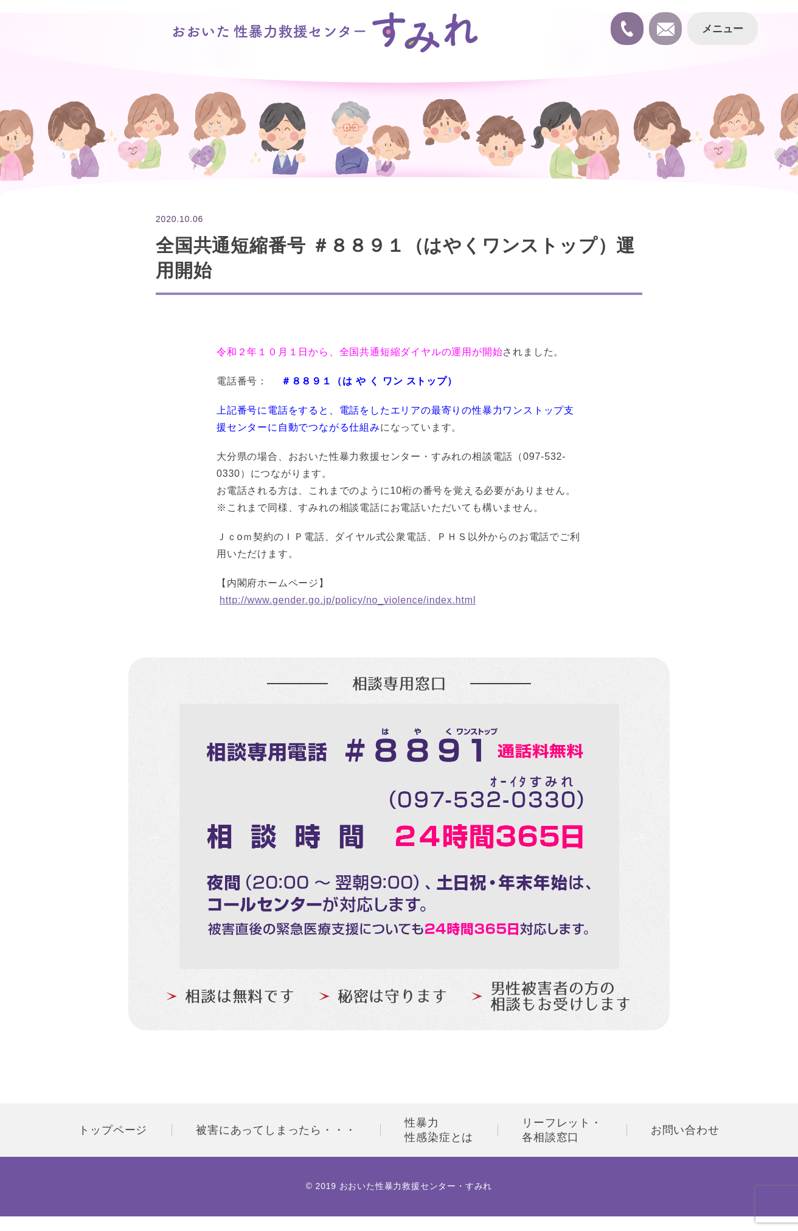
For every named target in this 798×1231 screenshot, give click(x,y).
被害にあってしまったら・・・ (276, 1130)
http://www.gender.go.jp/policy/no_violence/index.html (348, 600)
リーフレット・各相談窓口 (562, 1130)
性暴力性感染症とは (438, 1130)
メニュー (721, 29)
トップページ (112, 1130)
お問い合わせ (685, 1130)
